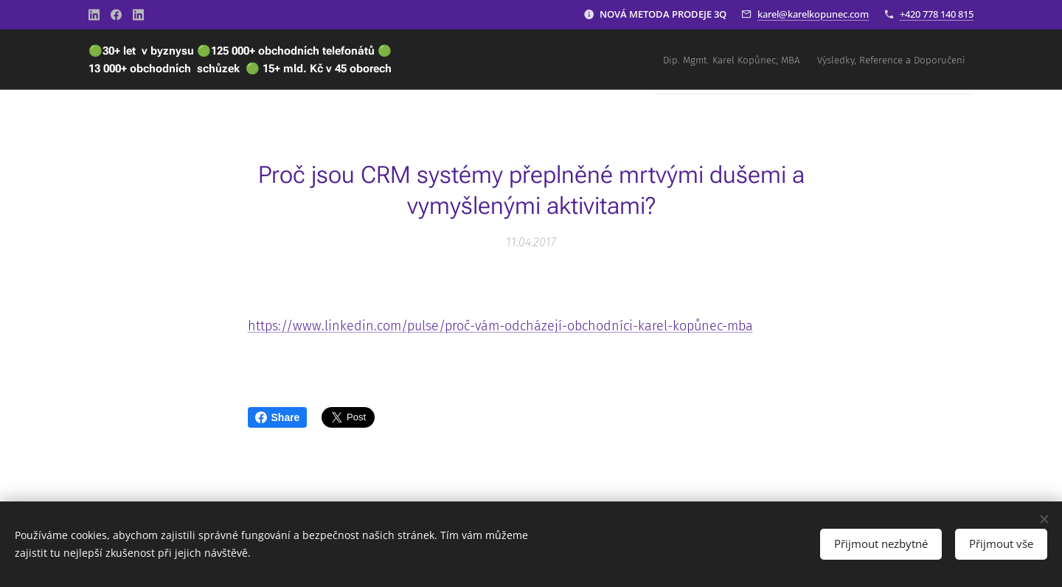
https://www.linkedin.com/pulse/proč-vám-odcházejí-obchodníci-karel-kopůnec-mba (500, 326)
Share (277, 417)
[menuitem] (933, 59)
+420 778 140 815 (937, 14)
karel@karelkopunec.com (813, 14)
